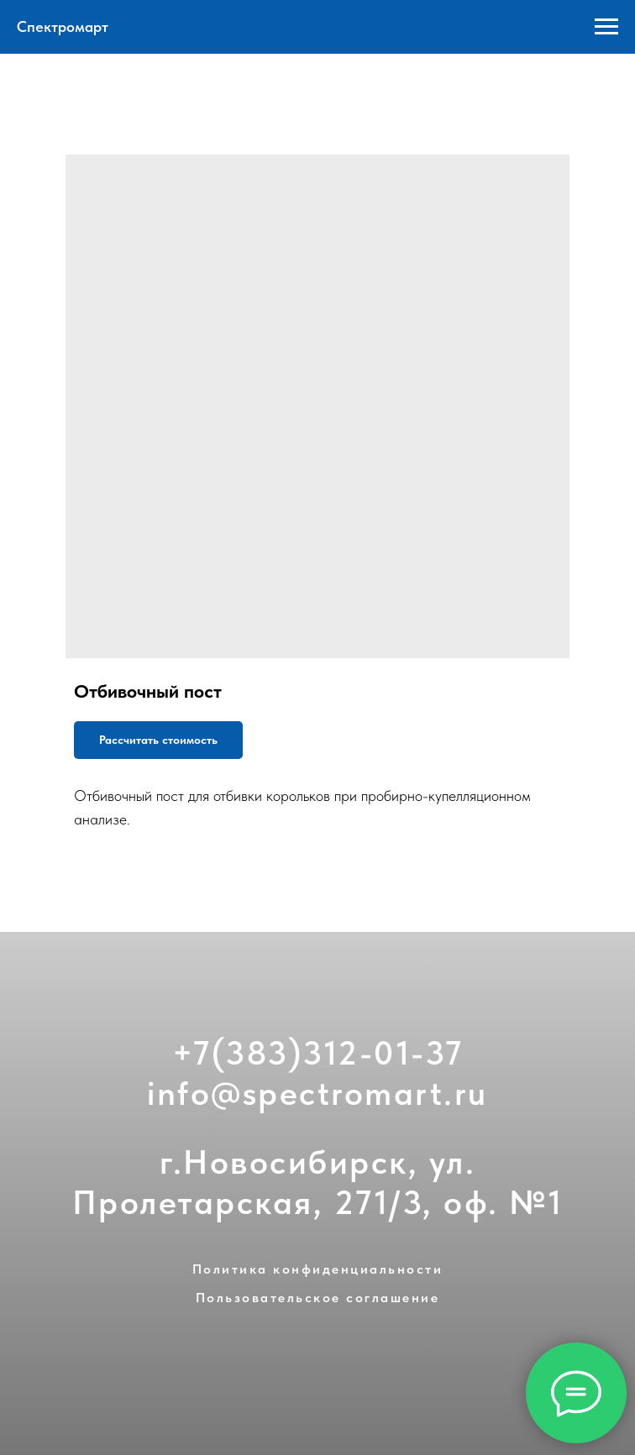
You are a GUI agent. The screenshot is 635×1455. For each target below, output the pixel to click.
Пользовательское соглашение (318, 1298)
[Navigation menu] (606, 26)
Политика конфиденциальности (317, 1269)
